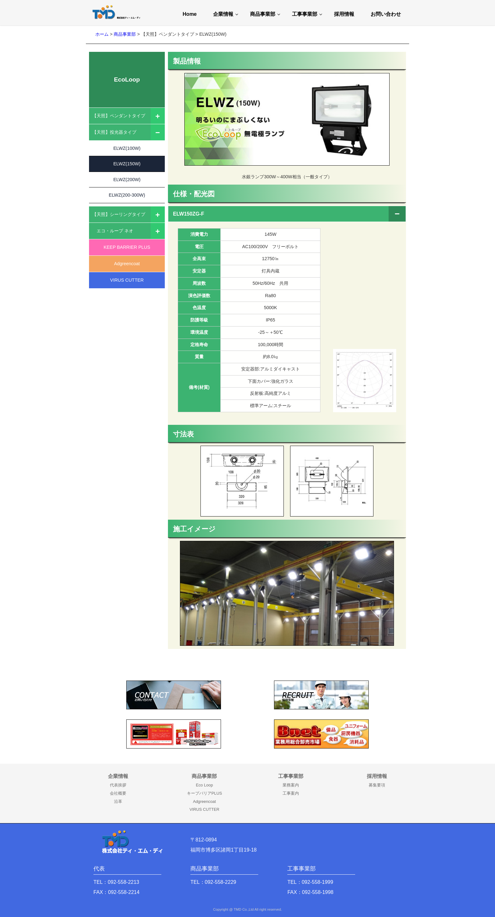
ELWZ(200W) (126, 181)
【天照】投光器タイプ (114, 132)
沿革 (118, 801)
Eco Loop (204, 785)
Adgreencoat (127, 264)
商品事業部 (262, 14)
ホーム (102, 34)
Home (190, 14)
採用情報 (344, 14)
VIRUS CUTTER (127, 280)
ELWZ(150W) (126, 165)
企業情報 (223, 14)
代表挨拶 (118, 785)
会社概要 (118, 793)
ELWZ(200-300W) (127, 197)
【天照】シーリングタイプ (118, 214)
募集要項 (377, 785)
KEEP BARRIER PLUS (127, 247)
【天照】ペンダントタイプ (118, 115)
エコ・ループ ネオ (112, 231)
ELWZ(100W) (126, 148)
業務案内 (291, 785)
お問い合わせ (386, 14)
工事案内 (291, 793)
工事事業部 (304, 14)
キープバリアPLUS (204, 793)
